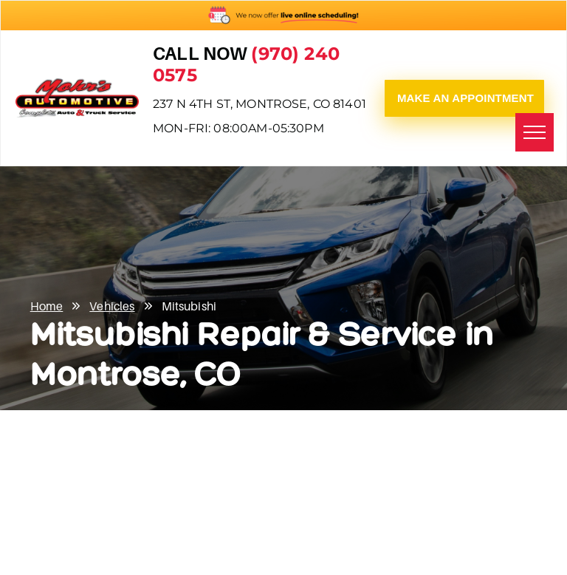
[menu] (534, 132)
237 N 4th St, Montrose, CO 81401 (259, 104)
